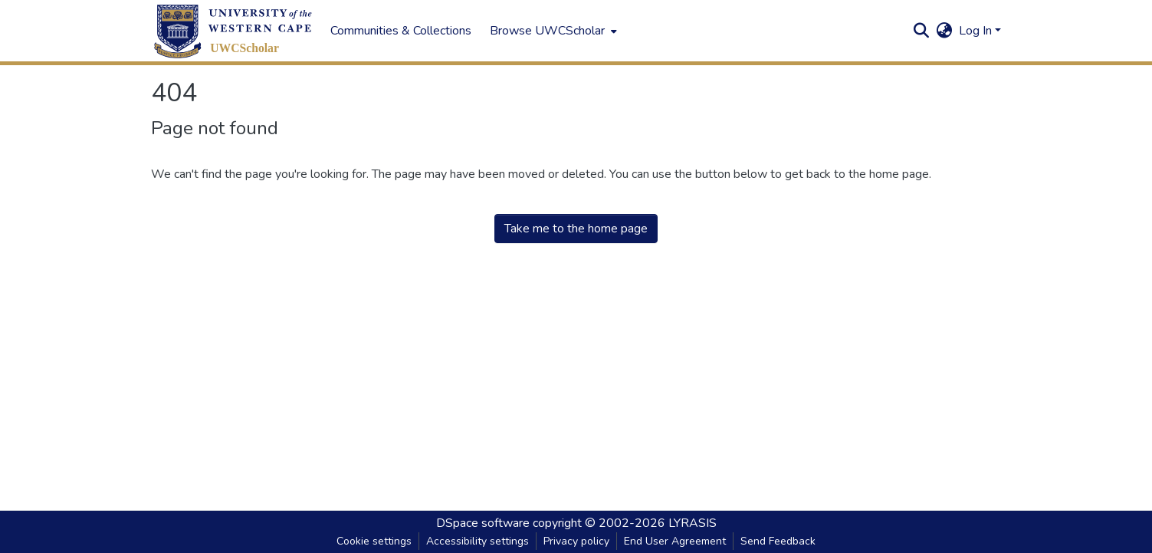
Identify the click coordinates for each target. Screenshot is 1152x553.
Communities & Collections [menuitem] (400, 30)
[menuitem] (552, 30)
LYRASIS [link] (692, 523)
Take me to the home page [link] (576, 228)
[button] (233, 31)
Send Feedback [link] (778, 541)
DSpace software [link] (483, 523)
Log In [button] (977, 30)
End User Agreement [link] (675, 541)
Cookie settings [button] (374, 541)
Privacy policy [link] (576, 541)
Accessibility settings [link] (477, 541)
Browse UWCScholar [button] (547, 30)
